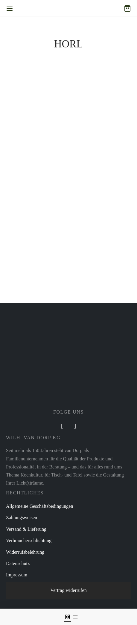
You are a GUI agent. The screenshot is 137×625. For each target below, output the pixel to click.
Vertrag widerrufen (68, 590)
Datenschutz (18, 563)
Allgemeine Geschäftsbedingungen (39, 506)
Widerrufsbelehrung (25, 552)
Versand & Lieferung (26, 529)
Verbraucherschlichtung (28, 540)
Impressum (16, 574)
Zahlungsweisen (21, 517)
